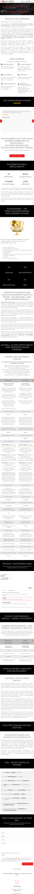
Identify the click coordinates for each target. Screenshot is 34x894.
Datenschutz (17, 880)
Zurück (4, 587)
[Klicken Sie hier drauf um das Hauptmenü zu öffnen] (32, 1)
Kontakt (17, 883)
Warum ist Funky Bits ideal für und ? (16, 804)
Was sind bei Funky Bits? (12, 776)
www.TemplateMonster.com (9, 447)
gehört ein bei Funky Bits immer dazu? (15, 785)
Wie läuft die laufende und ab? (14, 794)
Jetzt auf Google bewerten (17, 155)
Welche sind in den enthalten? (16, 790)
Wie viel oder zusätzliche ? (15, 780)
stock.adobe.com (5, 458)
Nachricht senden (27, 863)
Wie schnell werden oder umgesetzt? (14, 799)
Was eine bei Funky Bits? (12, 772)
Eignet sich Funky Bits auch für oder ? (14, 809)
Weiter (30, 587)
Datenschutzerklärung (14, 858)
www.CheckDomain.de (6, 466)
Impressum (17, 882)
